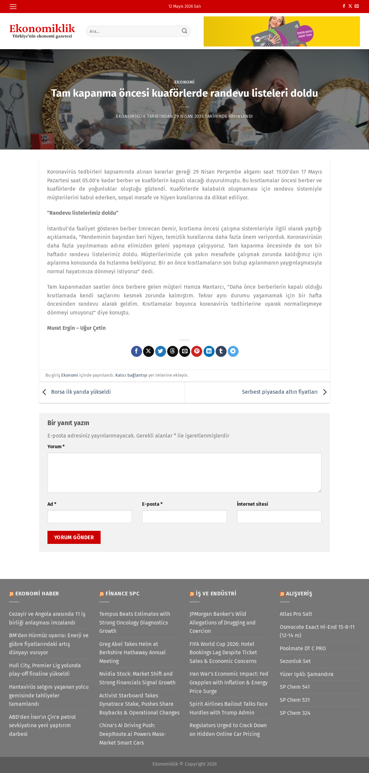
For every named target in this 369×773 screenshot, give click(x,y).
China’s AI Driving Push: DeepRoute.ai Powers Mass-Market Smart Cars (132, 734)
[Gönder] (185, 31)
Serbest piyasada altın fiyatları (286, 392)
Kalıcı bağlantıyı (131, 375)
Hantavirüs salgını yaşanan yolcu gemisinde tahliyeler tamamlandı (49, 695)
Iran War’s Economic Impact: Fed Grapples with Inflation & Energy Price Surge (229, 682)
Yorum (56, 447)
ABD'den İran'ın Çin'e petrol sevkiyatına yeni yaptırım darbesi (42, 725)
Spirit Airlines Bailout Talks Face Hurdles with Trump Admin (229, 708)
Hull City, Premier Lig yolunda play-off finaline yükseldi (45, 669)
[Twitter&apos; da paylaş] (160, 351)
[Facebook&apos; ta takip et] (344, 6)
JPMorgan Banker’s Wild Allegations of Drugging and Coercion (223, 622)
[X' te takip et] (350, 6)
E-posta (152, 504)
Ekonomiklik (131, 116)
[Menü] (13, 6)
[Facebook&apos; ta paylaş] (136, 351)
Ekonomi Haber (37, 593)
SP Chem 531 (295, 700)
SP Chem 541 (295, 687)
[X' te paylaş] (148, 351)
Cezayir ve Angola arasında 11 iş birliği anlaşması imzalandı (47, 618)
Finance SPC (123, 593)
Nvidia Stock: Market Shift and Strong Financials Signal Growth (137, 678)
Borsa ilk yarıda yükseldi (75, 392)
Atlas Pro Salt (296, 614)
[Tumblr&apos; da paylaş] (221, 351)
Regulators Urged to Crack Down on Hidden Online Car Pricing (228, 729)
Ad (51, 504)
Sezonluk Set (295, 661)
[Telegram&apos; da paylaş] (233, 351)
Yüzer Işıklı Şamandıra (307, 674)
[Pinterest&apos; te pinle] (196, 351)
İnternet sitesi (252, 504)
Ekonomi (184, 82)
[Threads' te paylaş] (172, 351)
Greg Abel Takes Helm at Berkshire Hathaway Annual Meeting (132, 652)
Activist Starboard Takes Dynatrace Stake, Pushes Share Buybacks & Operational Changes (139, 704)
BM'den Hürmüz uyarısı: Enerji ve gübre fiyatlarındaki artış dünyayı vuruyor (49, 644)
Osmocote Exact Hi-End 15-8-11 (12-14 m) (317, 631)
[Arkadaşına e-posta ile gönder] (184, 351)
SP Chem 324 (295, 713)
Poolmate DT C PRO (303, 648)
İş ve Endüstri (216, 593)
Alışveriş (299, 593)
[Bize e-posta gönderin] (357, 6)
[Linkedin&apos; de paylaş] (209, 351)
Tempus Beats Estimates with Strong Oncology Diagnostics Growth (134, 622)
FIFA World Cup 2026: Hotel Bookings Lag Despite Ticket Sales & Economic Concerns (223, 652)
